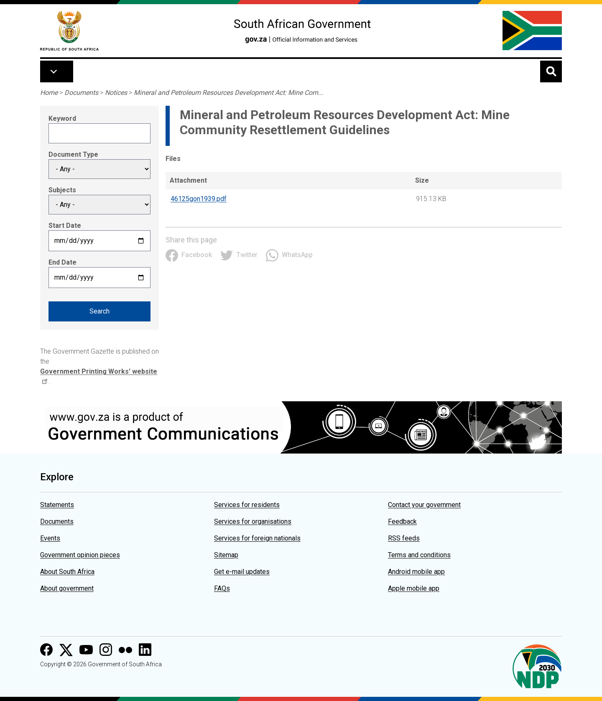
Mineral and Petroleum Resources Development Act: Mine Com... (228, 93)
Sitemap (226, 555)
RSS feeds (404, 538)
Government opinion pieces (80, 555)
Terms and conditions (419, 555)
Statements (57, 505)
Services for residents (247, 505)
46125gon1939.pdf (199, 199)
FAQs (222, 588)
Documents (81, 93)
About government (67, 588)
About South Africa (67, 572)
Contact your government (424, 505)
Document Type (73, 154)
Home (49, 93)
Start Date (64, 225)
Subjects (62, 190)
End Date (62, 262)
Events (50, 538)
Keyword (62, 118)
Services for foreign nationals (257, 538)
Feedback (402, 521)
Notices (116, 93)
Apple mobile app (413, 588)
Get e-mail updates (242, 572)
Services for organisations (252, 521)
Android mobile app (416, 572)
